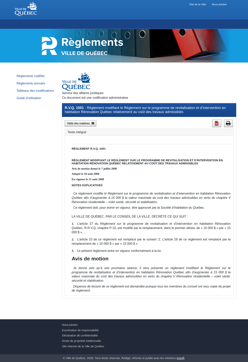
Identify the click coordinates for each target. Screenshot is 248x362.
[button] (216, 123)
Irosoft (180, 358)
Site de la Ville (197, 4)
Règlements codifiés (31, 76)
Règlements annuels (31, 83)
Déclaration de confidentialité (80, 335)
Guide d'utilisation (29, 98)
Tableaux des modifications (35, 90)
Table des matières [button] (80, 123)
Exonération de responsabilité (80, 330)
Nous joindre (219, 4)
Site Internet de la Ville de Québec (83, 346)
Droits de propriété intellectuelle (81, 340)
